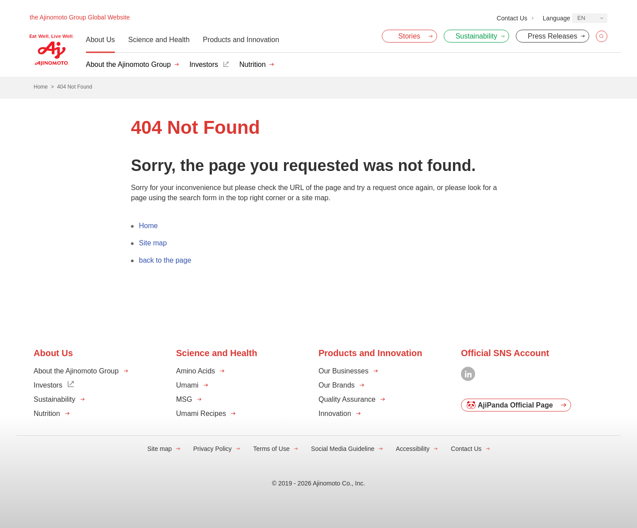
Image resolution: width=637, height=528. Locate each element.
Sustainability (54, 399)
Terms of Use (271, 448)
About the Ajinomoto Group (128, 64)
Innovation (334, 413)
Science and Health (159, 39)
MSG (184, 399)
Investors (203, 64)
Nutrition (252, 64)
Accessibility (413, 448)
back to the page (165, 260)
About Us (100, 39)
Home (148, 225)
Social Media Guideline (342, 448)
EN (581, 18)
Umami (187, 385)
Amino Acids (195, 371)
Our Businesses (343, 371)
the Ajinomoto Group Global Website (80, 17)
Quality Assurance (347, 399)
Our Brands (336, 385)
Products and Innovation (241, 39)
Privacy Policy (212, 448)
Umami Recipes (201, 413)
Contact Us (466, 448)
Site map (153, 243)
